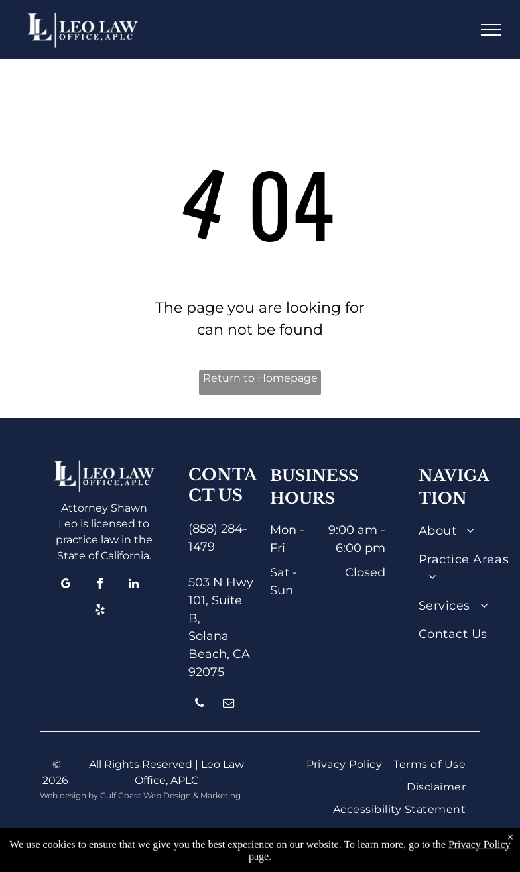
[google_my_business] (66, 585)
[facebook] (100, 585)
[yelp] (100, 611)
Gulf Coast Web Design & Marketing (170, 795)
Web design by (69, 795)
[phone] (199, 704)
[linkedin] (134, 585)
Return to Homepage (260, 378)
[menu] (491, 30)
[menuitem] (467, 531)
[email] (228, 704)
